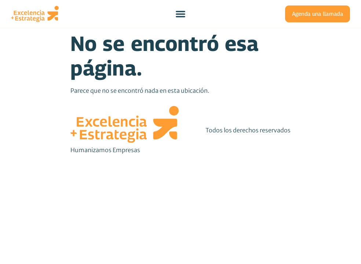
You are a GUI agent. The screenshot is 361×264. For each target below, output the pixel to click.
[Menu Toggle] (180, 13)
